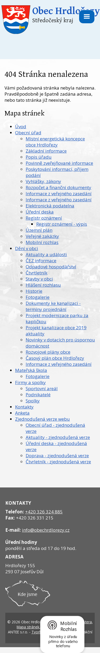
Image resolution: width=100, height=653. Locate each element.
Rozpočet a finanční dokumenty (58, 187)
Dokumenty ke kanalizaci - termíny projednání (53, 306)
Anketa (22, 413)
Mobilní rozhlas (42, 242)
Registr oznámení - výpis (61, 224)
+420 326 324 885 (44, 512)
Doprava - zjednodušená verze (57, 455)
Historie (34, 291)
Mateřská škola (31, 370)
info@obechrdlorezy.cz (46, 530)
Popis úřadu (39, 157)
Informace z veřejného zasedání (59, 193)
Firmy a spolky (30, 382)
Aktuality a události (46, 254)
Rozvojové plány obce (48, 352)
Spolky (33, 401)
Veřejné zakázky (42, 236)
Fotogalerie (37, 297)
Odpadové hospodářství (51, 267)
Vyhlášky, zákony (43, 181)
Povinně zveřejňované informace (59, 163)
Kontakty (24, 407)
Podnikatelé (38, 395)
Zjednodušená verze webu (42, 419)
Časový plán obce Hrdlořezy (55, 358)
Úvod (20, 126)
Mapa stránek (28, 626)
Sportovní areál (42, 388)
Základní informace (46, 151)
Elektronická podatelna (50, 206)
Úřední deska (40, 212)
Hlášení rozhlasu (43, 285)
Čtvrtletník (36, 273)
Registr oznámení (44, 218)
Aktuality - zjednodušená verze (58, 437)
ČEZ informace (41, 260)
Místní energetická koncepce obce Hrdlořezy (55, 142)
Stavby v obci (39, 279)
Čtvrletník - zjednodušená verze (58, 462)
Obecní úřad (28, 133)
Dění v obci (26, 248)
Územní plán (39, 230)
